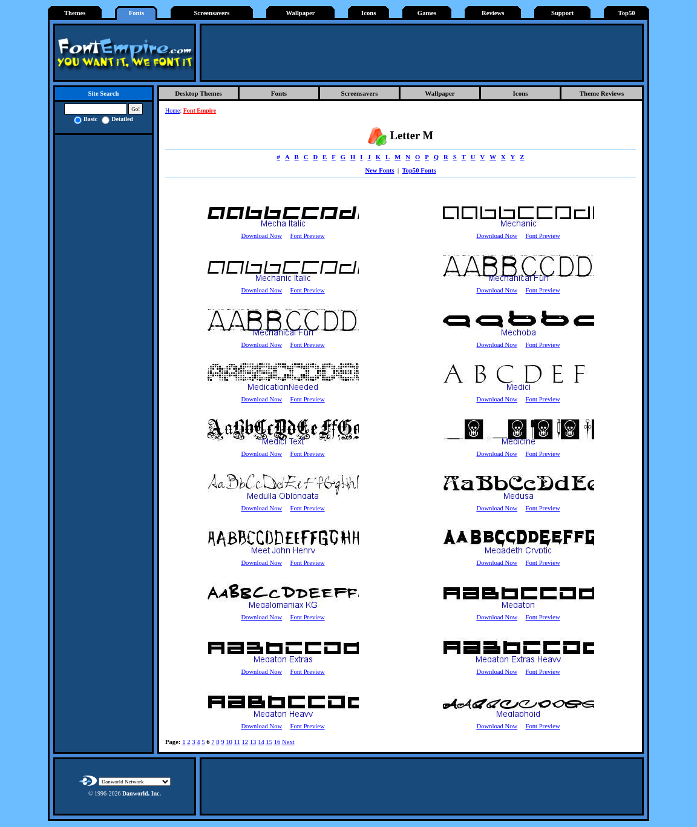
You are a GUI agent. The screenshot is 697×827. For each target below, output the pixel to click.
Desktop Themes (198, 93)
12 (244, 742)
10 (229, 742)
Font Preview (307, 235)
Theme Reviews (602, 93)
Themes (75, 13)
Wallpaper (300, 13)
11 (237, 742)
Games (426, 13)
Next (288, 742)
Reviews (493, 13)
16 (277, 742)
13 (253, 742)
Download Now (261, 235)
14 (261, 742)
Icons (368, 13)
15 (269, 742)
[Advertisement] (421, 52)
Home (172, 110)
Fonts (136, 13)
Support (562, 13)
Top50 (626, 13)
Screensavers (211, 13)
